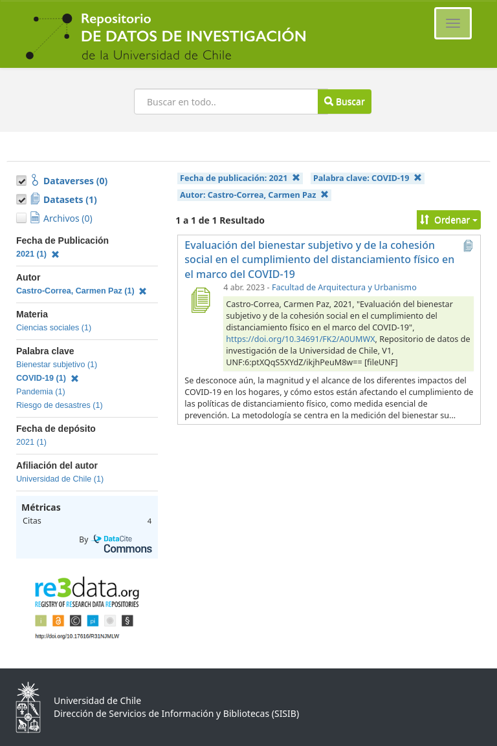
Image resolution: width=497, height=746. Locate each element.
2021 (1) (38, 254)
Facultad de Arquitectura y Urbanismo (344, 287)
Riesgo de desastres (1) (59, 405)
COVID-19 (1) (47, 378)
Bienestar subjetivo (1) (56, 364)
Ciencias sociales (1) (53, 327)
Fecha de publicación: (240, 178)
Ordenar (449, 219)
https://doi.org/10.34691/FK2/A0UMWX (300, 339)
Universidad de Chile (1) (60, 479)
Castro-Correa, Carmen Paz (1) (81, 290)
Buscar (344, 101)
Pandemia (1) (40, 391)
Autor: (254, 194)
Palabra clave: (367, 178)
